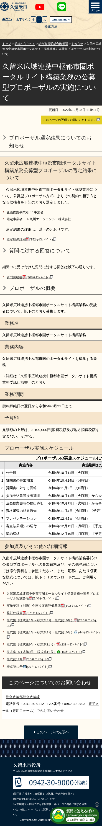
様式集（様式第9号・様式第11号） (47, 644)
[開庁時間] (19, 799)
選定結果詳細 (31, 239)
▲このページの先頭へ (51, 732)
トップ (6, 43)
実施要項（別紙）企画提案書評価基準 (49, 605)
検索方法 (51, 26)
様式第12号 (29, 659)
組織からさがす (25, 43)
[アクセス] (67, 770)
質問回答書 (30, 277)
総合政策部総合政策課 (53, 43)
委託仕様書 (30, 613)
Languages (61, 19)
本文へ (7, 19)
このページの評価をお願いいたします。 (71, 119)
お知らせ (77, 43)
